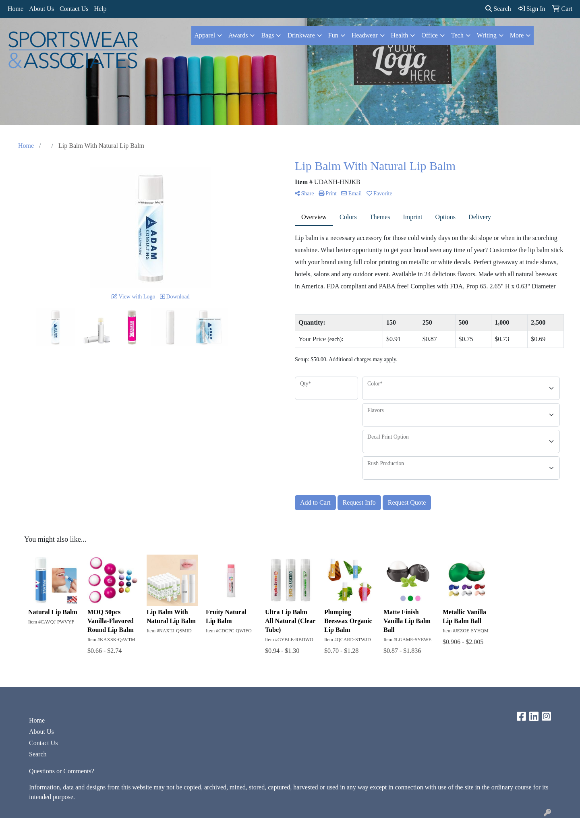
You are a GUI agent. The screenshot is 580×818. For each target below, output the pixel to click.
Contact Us (74, 8)
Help (100, 8)
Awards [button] (238, 35)
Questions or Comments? (61, 771)
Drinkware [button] (301, 35)
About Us (41, 8)
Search (498, 8)
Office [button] (429, 35)
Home (15, 8)
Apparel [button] (205, 35)
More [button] (517, 35)
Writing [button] (487, 35)
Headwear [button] (365, 35)
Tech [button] (457, 35)
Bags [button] (267, 35)
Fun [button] (333, 35)
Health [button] (399, 35)
